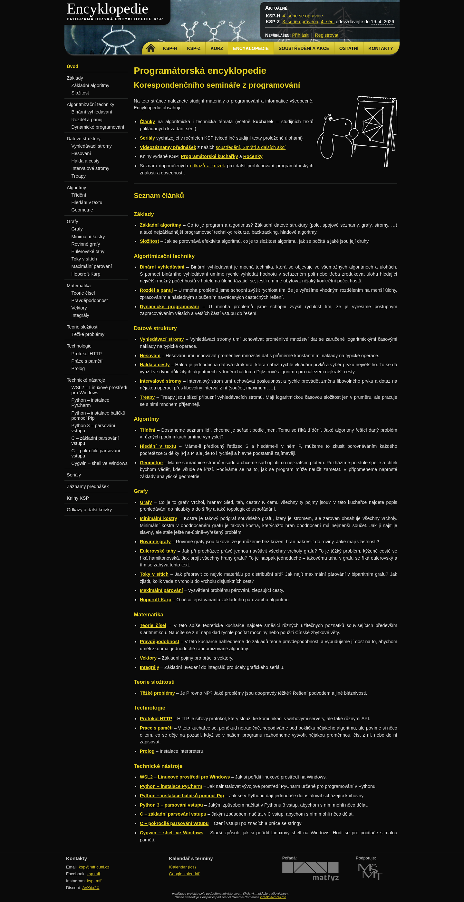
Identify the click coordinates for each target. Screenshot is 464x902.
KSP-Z (193, 48)
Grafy (77, 228)
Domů (151, 48)
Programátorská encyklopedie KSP (115, 19)
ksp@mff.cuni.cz (94, 867)
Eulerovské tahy (88, 251)
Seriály (74, 474)
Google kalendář (184, 873)
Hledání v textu (87, 202)
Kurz (216, 48)
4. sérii (327, 21)
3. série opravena (300, 21)
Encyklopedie (107, 8)
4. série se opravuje (303, 15)
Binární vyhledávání (92, 111)
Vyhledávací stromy (92, 146)
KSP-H (170, 48)
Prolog (78, 368)
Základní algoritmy (91, 85)
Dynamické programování (98, 127)
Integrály (80, 315)
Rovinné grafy (86, 244)
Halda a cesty (86, 160)
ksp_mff (94, 880)
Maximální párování (92, 266)
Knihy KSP (78, 498)
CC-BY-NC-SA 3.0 (273, 897)
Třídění (79, 195)
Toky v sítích (84, 258)
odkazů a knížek (207, 165)
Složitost (80, 92)
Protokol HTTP (87, 353)
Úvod (72, 66)
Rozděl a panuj (87, 119)
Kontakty (380, 48)
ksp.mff (93, 873)
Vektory (79, 307)
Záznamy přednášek (88, 486)
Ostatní (348, 48)
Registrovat (326, 35)
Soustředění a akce (304, 48)
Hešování (81, 153)
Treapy (79, 176)
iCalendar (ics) (182, 867)
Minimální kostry (88, 236)
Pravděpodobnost (90, 300)
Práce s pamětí (87, 361)
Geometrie (82, 209)
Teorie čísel (83, 293)
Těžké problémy (88, 334)
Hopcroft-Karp (86, 274)
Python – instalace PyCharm (91, 402)
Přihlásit (300, 35)
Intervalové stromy (91, 168)
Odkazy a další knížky (89, 509)
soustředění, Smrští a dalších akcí (251, 147)
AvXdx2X (90, 887)
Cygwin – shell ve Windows (100, 463)
